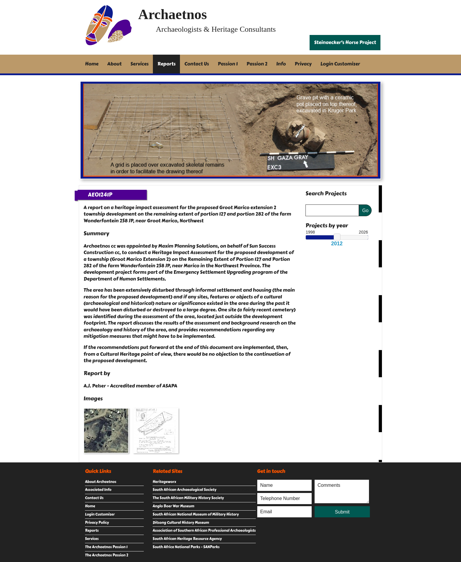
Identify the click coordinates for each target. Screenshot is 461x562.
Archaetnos (172, 14)
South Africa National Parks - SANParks (186, 547)
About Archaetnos (100, 481)
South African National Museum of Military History (196, 514)
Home (91, 64)
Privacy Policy (97, 522)
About (114, 64)
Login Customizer (340, 64)
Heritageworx (164, 481)
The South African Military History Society (188, 498)
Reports (166, 64)
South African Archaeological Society (184, 489)
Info (281, 64)
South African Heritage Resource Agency (187, 538)
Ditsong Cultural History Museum (181, 522)
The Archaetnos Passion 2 (106, 555)
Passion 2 (256, 64)
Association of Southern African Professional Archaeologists (204, 530)
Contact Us (196, 64)
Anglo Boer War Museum (173, 506)
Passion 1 (228, 64)
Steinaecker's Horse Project (345, 42)
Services (140, 64)
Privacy (303, 64)
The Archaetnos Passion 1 (106, 547)
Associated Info (98, 489)
